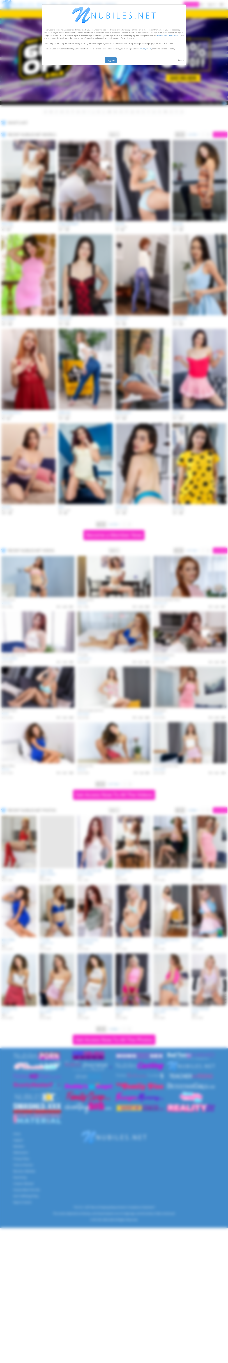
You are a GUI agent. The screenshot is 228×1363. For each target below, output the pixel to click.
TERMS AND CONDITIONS (168, 35)
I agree (111, 60)
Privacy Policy (145, 48)
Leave (181, 60)
